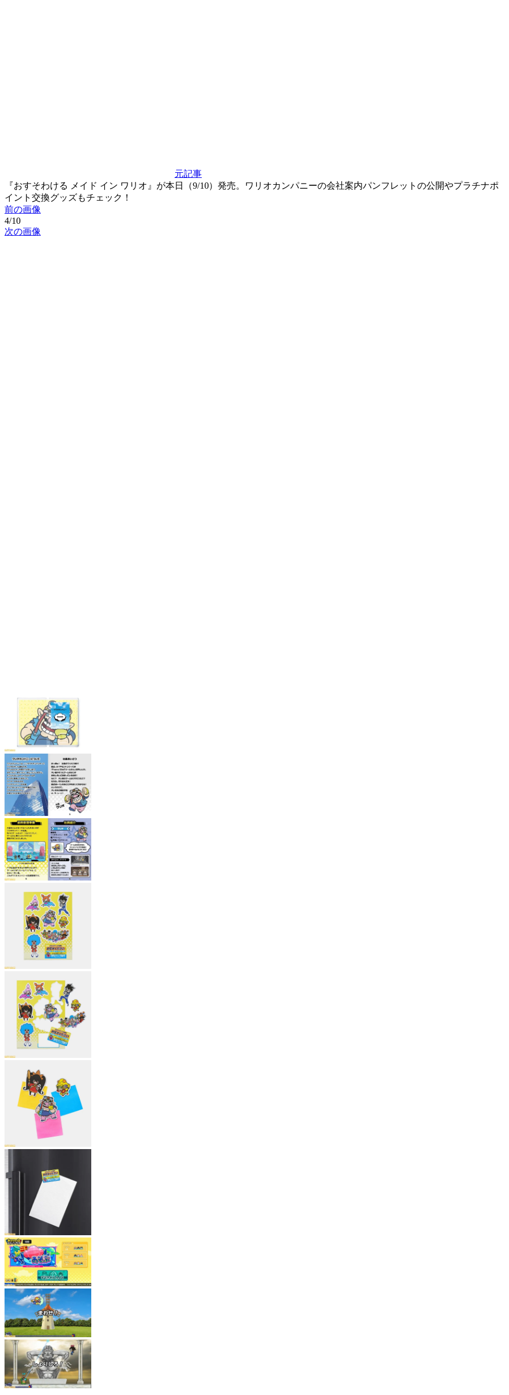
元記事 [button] (103, 173)
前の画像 (23, 209)
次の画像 (23, 231)
